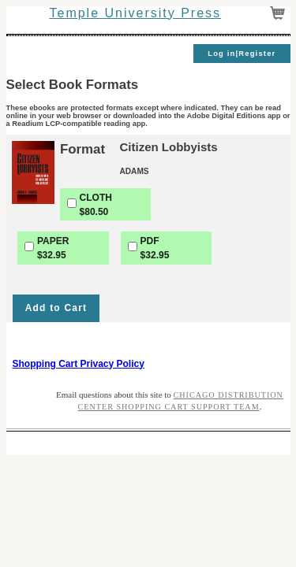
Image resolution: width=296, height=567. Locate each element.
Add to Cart (56, 307)
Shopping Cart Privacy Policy (78, 363)
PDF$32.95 (155, 248)
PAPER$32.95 (53, 248)
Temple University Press (135, 13)
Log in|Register (241, 53)
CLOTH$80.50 (96, 204)
